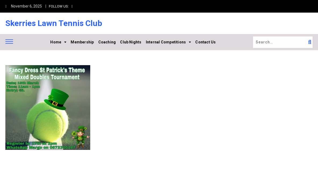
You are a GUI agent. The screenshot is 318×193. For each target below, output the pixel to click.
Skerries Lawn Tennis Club (53, 23)
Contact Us (205, 42)
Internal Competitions (166, 42)
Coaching (107, 42)
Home (55, 42)
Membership (82, 42)
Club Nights (130, 42)
